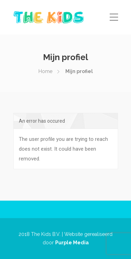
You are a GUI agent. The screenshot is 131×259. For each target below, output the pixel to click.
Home (45, 71)
